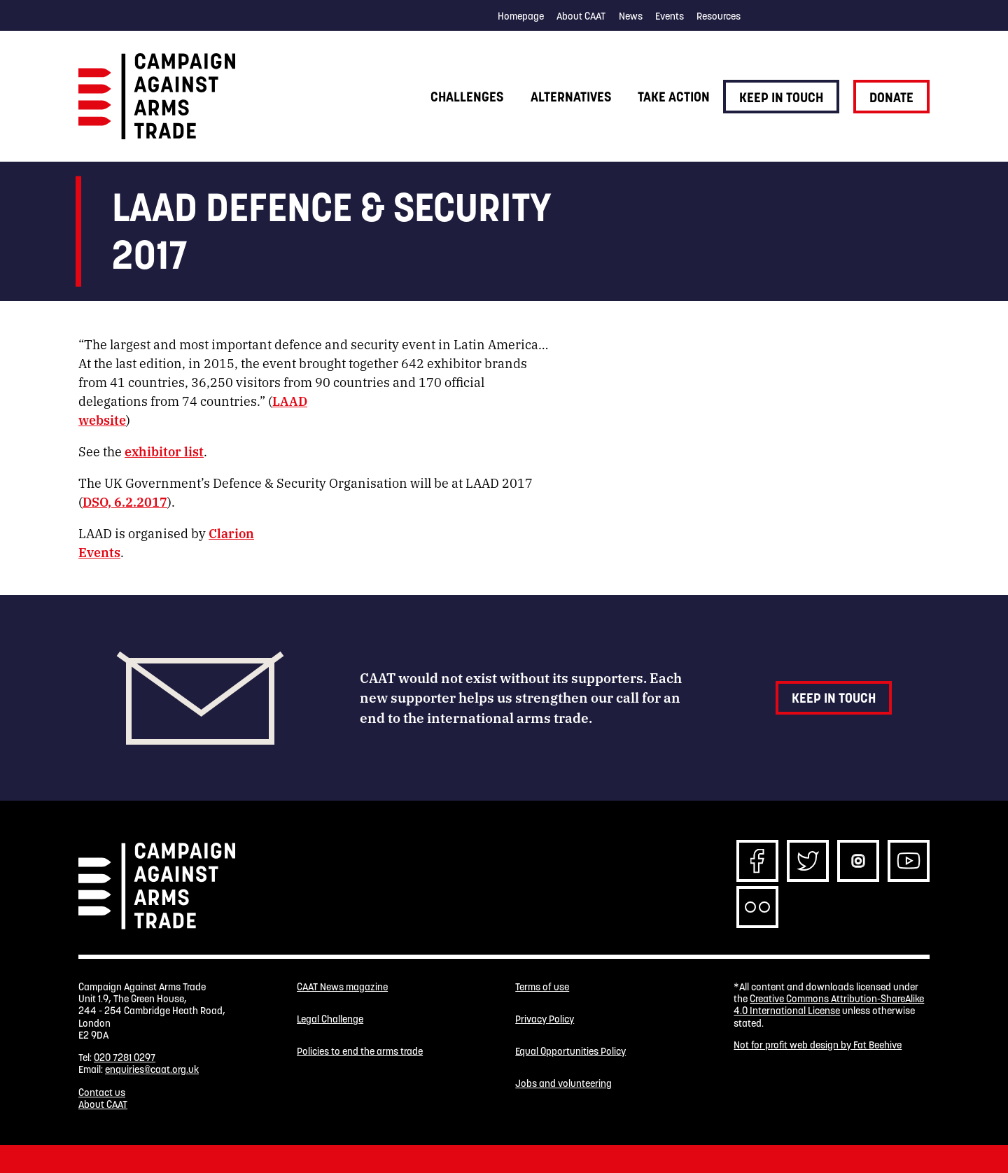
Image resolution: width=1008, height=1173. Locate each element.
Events (669, 16)
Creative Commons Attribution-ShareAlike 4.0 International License (829, 1004)
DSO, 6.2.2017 (125, 501)
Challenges (466, 96)
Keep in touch (781, 97)
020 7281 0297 (124, 1057)
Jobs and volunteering (563, 1084)
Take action (674, 96)
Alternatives (571, 96)
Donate (891, 97)
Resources (718, 16)
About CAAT (581, 16)
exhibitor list (164, 451)
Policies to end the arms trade (360, 1052)
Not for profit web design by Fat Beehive (818, 1045)
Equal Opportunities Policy (570, 1052)
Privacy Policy (544, 1019)
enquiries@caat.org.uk (152, 1069)
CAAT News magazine (342, 987)
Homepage (521, 16)
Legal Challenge (330, 1019)
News (631, 16)
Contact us (101, 1092)
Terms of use (542, 987)
